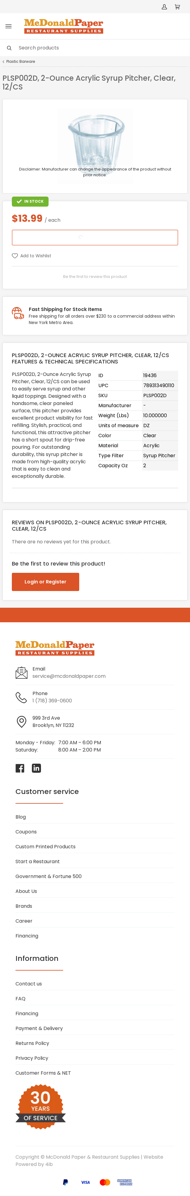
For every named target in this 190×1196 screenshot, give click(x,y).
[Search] (95, 47)
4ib (49, 1164)
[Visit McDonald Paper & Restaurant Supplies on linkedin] (36, 768)
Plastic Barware (20, 61)
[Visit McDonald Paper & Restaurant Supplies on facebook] (20, 768)
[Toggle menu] (8, 26)
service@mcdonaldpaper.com (69, 676)
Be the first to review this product (95, 276)
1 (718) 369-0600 (52, 700)
